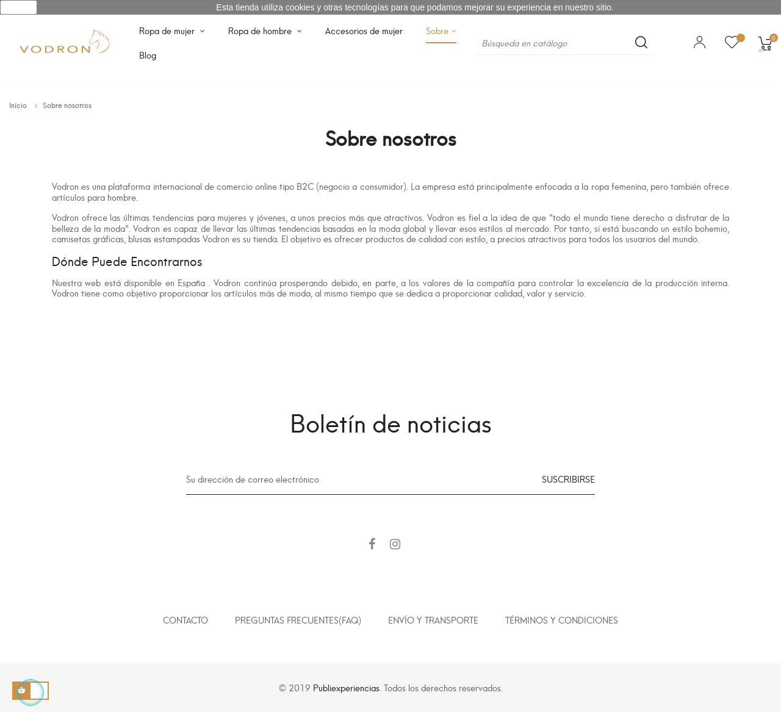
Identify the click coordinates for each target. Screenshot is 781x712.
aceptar (18, 7)
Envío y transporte (433, 620)
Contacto (185, 620)
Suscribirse (568, 479)
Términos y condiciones (561, 620)
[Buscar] (564, 43)
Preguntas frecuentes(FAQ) (298, 620)
